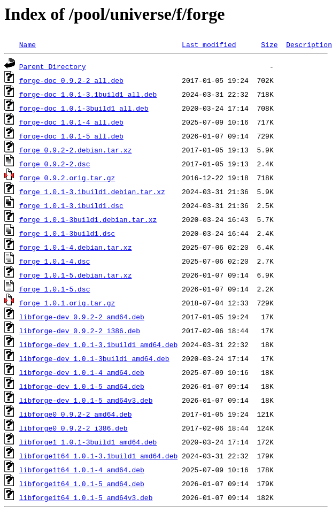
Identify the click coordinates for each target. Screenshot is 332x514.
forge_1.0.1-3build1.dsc (67, 233)
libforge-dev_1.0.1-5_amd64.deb (81, 386)
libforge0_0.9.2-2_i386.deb (73, 428)
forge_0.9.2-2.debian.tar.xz (75, 150)
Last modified (209, 44)
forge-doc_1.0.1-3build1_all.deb (84, 108)
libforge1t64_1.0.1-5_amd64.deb (81, 483)
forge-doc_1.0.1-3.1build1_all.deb (88, 94)
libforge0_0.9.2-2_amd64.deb (75, 414)
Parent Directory (52, 66)
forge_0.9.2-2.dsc (54, 163)
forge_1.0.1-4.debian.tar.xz (75, 247)
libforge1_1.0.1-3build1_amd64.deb (88, 442)
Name (27, 44)
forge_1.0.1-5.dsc (54, 289)
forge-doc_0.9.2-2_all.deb (71, 80)
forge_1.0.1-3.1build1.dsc (71, 205)
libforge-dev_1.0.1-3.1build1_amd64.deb (98, 344)
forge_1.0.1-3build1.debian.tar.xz (88, 219)
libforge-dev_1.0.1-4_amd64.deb (81, 372)
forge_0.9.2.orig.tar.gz (67, 177)
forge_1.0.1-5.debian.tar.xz (75, 275)
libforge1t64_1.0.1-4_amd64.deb (81, 469)
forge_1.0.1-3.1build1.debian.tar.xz (92, 191)
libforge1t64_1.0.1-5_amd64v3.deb (86, 497)
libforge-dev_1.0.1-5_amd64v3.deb (86, 400)
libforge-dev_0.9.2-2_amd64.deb (81, 316)
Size (269, 44)
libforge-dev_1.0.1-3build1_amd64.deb (94, 358)
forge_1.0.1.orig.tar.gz (67, 303)
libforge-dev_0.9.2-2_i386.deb (79, 330)
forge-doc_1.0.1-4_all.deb (71, 122)
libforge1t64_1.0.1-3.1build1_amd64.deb (98, 456)
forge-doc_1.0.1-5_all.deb (71, 136)
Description (309, 44)
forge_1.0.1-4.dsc (54, 261)
